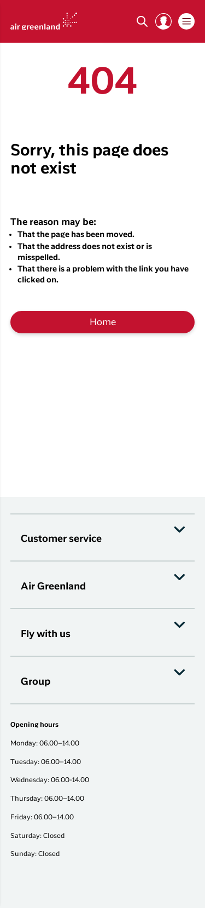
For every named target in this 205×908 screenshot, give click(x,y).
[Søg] (142, 21)
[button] (163, 21)
